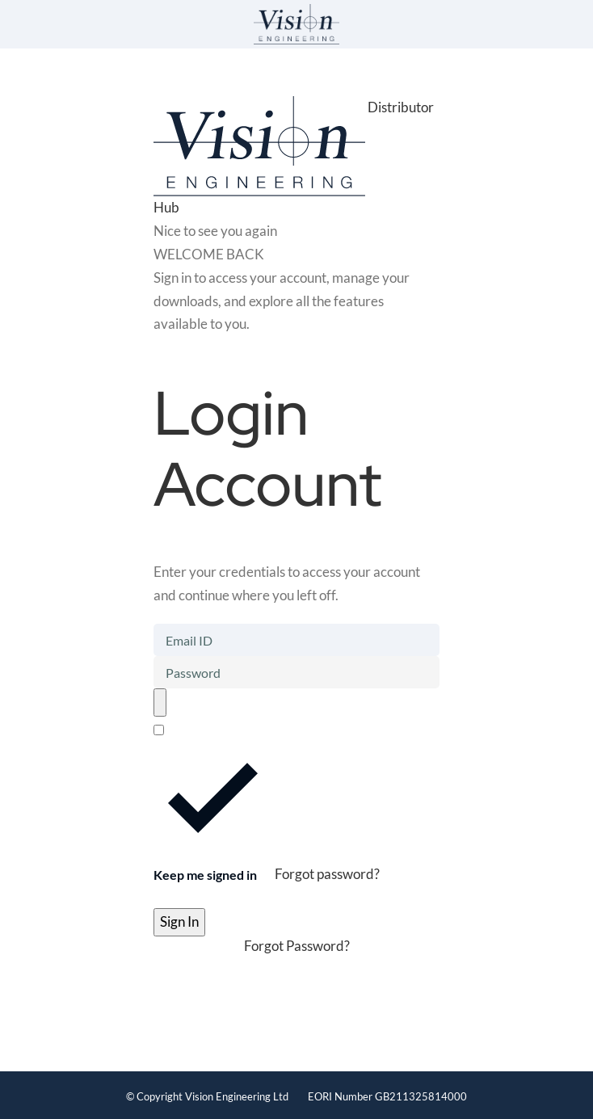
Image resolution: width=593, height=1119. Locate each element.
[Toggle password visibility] (160, 702)
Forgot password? (327, 874)
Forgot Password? (297, 945)
